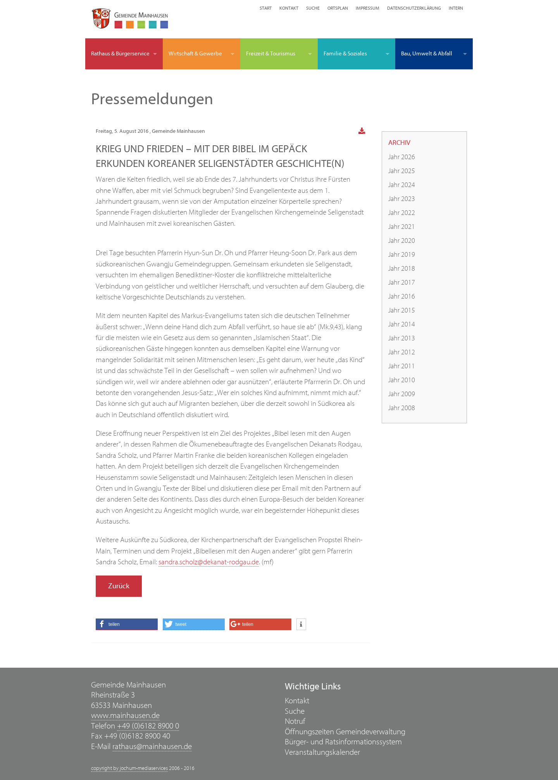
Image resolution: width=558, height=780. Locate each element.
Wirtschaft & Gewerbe (195, 53)
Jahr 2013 (401, 338)
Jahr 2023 (401, 199)
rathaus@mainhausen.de (152, 746)
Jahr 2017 (401, 282)
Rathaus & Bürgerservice (120, 53)
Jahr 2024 (401, 185)
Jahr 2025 (401, 171)
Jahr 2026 (401, 157)
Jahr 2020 (401, 241)
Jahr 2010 (401, 380)
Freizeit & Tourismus (270, 53)
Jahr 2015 (401, 310)
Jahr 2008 (401, 408)
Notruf (295, 721)
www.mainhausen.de (125, 715)
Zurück (118, 586)
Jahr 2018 (401, 269)
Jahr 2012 (401, 352)
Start (266, 8)
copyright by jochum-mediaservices (129, 768)
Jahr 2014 (401, 324)
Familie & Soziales (345, 53)
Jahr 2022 (401, 213)
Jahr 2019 (401, 255)
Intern (456, 8)
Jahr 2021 (401, 227)
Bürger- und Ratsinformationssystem (343, 741)
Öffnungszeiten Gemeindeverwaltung (345, 731)
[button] (127, 624)
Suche (313, 8)
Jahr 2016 (401, 296)
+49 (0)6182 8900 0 (148, 726)
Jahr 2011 (401, 366)
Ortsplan (337, 8)
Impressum (367, 8)
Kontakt (288, 8)
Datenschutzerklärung (414, 8)
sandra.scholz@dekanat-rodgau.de (208, 562)
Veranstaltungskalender (322, 752)
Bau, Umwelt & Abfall (426, 53)
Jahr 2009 (401, 394)
